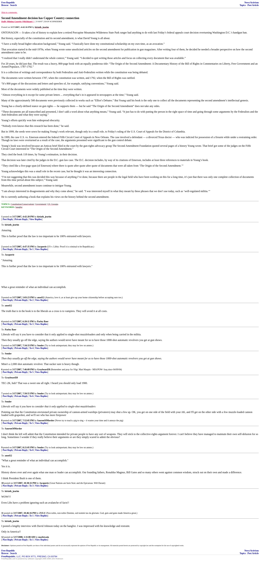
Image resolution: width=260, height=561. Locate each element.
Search (13, 5)
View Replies (35, 219)
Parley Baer (42, 321)
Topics (243, 5)
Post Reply (8, 219)
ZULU (42, 513)
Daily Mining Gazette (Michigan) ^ (17, 21)
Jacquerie (42, 246)
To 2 (31, 300)
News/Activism (251, 2)
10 (2, 483)
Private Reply (21, 219)
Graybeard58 (43, 369)
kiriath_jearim (44, 216)
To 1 (31, 249)
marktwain (43, 537)
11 (2, 513)
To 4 (31, 348)
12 (2, 537)
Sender (40, 345)
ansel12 (40, 297)
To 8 (31, 450)
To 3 (31, 324)
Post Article (253, 5)
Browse (4, 5)
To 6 (31, 396)
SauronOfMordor (45, 420)
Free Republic (8, 2)
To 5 (31, 372)
